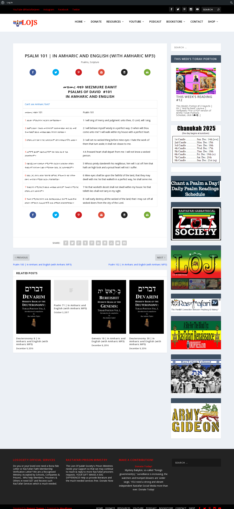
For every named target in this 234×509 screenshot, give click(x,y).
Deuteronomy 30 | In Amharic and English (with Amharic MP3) (145, 338)
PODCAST (155, 24)
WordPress (66, 505)
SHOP (211, 24)
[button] (176, 261)
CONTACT (196, 24)
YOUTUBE (135, 24)
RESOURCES (113, 24)
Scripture (94, 59)
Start (195, 112)
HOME (79, 24)
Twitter (76, 9)
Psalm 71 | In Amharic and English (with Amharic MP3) (70, 304)
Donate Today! (143, 463)
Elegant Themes (35, 505)
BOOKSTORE (174, 24)
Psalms (85, 59)
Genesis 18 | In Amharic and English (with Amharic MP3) (109, 337)
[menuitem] (3, 2)
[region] (196, 267)
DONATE (96, 24)
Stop (197, 112)
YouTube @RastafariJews (26, 9)
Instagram (48, 9)
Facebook (63, 9)
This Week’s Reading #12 (194, 95)
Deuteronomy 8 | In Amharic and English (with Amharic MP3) (32, 338)
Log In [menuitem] (10, 2)
